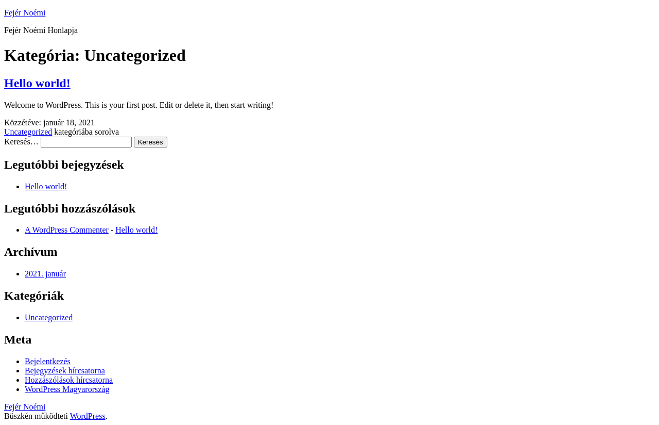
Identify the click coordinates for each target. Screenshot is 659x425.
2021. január (45, 273)
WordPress (88, 416)
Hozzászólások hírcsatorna (69, 379)
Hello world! (37, 83)
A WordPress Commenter (67, 229)
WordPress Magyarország (67, 389)
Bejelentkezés (48, 361)
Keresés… (21, 141)
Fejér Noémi (24, 12)
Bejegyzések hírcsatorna (65, 370)
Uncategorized (28, 131)
